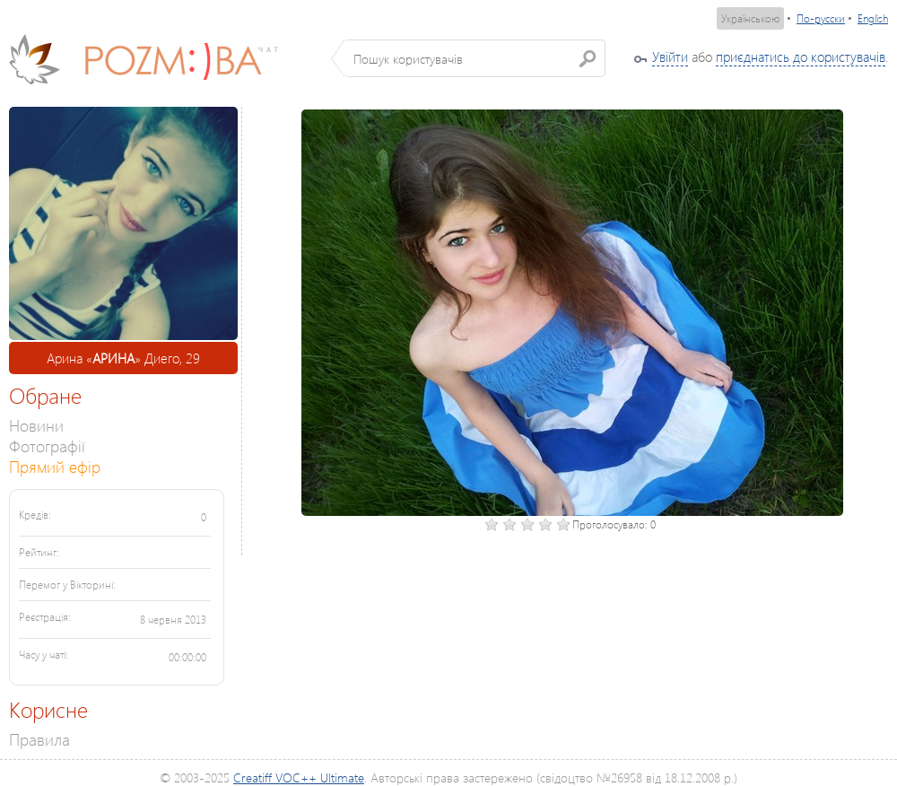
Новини (36, 425)
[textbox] (474, 58)
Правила (39, 739)
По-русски (821, 18)
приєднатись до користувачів (800, 57)
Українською (750, 18)
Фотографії (47, 445)
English (873, 18)
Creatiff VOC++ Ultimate (298, 777)
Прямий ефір (54, 466)
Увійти (670, 57)
